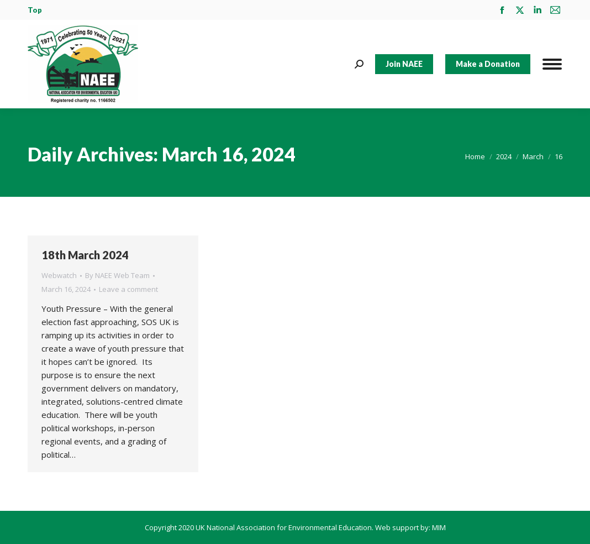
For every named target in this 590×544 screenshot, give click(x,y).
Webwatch (59, 275)
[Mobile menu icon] (552, 64)
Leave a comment (128, 289)
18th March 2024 (85, 254)
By (117, 275)
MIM (439, 527)
